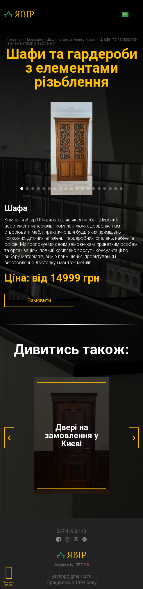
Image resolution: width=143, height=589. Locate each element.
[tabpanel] (71, 148)
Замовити (39, 300)
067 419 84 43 (71, 531)
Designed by (71, 564)
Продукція (33, 39)
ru (125, 14)
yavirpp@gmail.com (71, 576)
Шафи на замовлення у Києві (71, 39)
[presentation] (9, 438)
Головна (13, 39)
